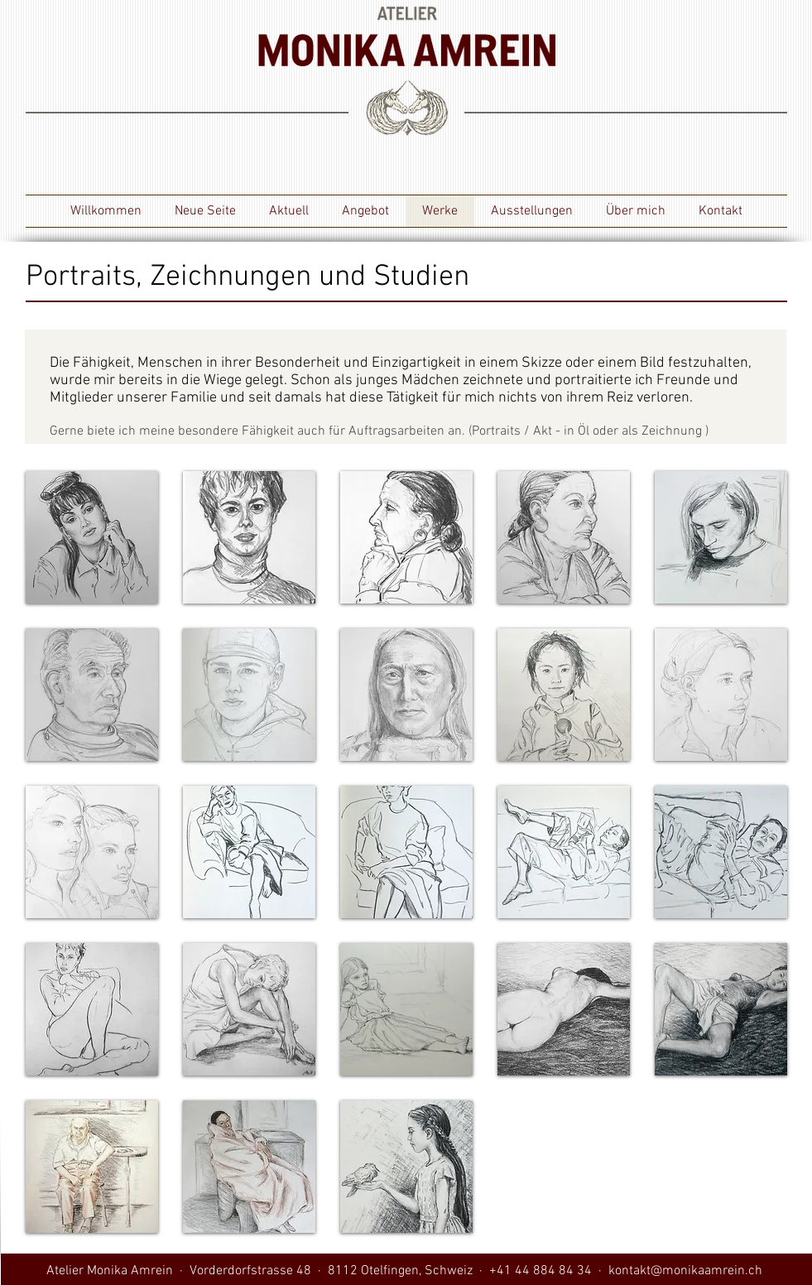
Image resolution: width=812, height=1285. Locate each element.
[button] (92, 537)
